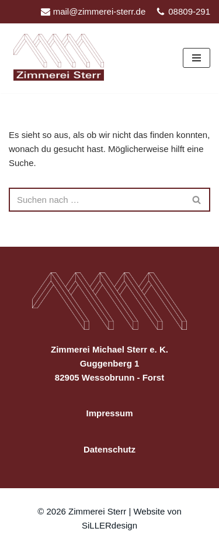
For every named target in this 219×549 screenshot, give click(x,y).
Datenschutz (109, 449)
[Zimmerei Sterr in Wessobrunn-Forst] (61, 57)
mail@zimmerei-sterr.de (99, 11)
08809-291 (189, 11)
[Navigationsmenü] (196, 58)
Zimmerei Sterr (98, 511)
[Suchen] (96, 200)
